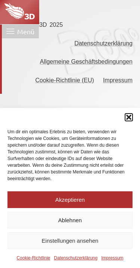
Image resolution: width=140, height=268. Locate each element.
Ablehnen (70, 220)
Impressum (112, 258)
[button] (129, 117)
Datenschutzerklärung (75, 258)
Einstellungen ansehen (70, 240)
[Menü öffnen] (20, 31)
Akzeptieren (70, 200)
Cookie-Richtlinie (33, 258)
